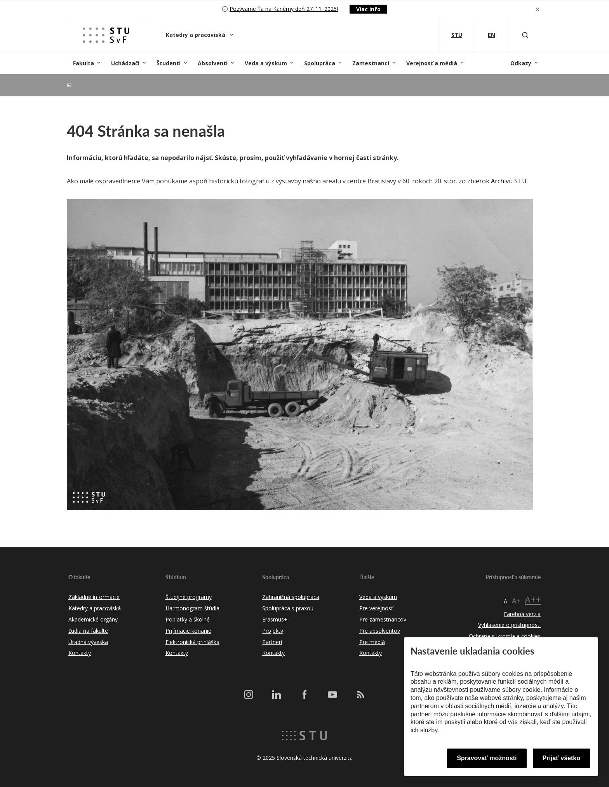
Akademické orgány (93, 619)
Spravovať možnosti (487, 758)
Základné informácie (94, 597)
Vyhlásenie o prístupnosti (509, 625)
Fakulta (83, 63)
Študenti (169, 63)
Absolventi (213, 63)
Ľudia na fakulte (88, 630)
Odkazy (520, 63)
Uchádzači (125, 63)
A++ (533, 599)
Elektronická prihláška (192, 642)
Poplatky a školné (187, 619)
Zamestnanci (370, 63)
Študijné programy (188, 597)
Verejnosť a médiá (431, 63)
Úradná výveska (88, 642)
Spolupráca (319, 63)
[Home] (69, 85)
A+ (516, 600)
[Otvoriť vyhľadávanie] (525, 35)
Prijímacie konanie (188, 630)
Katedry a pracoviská (196, 34)
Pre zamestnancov (382, 619)
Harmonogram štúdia (192, 608)
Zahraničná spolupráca (290, 597)
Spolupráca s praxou (287, 608)
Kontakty (79, 652)
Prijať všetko (562, 758)
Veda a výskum (266, 63)
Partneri (272, 642)
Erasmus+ (274, 619)
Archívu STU (509, 181)
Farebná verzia (522, 614)
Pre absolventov (379, 630)
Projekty (272, 630)
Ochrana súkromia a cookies (505, 636)
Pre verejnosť (376, 608)
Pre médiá (372, 642)
